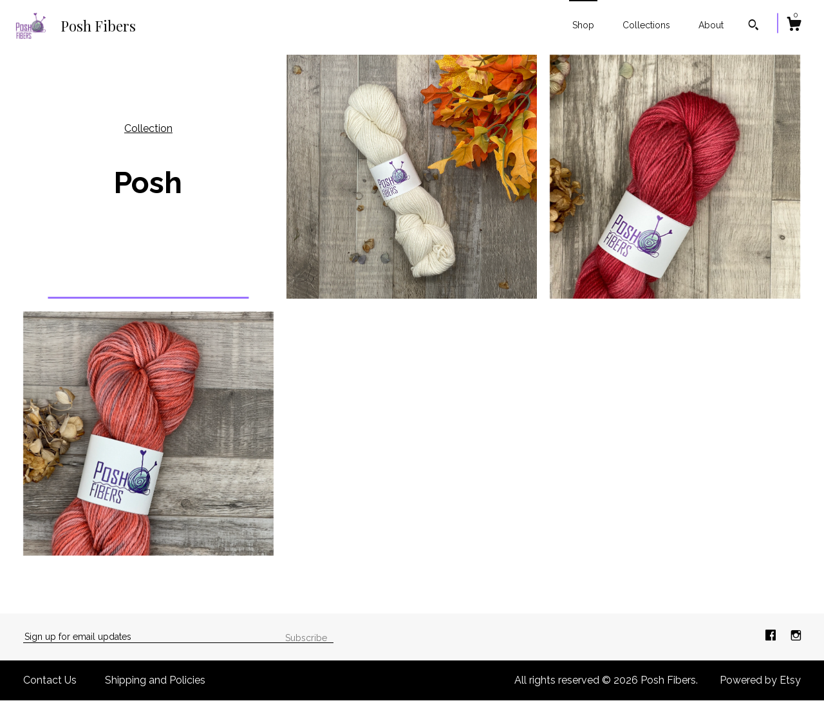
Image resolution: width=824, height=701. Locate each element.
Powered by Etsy (760, 680)
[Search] (753, 26)
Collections (646, 25)
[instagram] (796, 636)
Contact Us (50, 680)
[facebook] (771, 636)
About (711, 25)
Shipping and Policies (155, 680)
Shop (583, 25)
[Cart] (794, 25)
